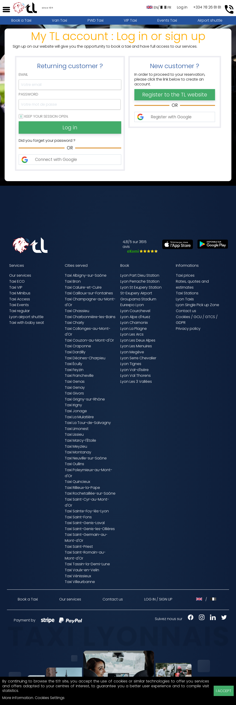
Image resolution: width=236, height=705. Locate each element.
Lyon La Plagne (133, 328)
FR (165, 7)
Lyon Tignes (130, 363)
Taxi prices (185, 275)
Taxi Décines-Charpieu (85, 358)
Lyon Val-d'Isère (134, 369)
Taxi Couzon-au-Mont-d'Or (89, 340)
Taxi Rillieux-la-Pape (82, 487)
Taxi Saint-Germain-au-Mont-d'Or (86, 537)
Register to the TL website (174, 94)
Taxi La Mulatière (79, 417)
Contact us (186, 310)
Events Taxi (167, 20)
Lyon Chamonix (134, 322)
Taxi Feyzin (74, 369)
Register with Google (171, 117)
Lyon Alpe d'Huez (135, 316)
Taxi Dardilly (75, 352)
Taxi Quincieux (77, 481)
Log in (182, 7)
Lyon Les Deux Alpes (137, 340)
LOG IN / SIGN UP (158, 599)
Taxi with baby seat (26, 322)
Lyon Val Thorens (135, 375)
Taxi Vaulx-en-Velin (82, 570)
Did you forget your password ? (47, 140)
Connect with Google (56, 159)
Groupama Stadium (138, 299)
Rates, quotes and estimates (192, 284)
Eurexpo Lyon (132, 305)
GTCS (210, 316)
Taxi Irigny (73, 405)
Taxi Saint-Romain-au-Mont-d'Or (85, 555)
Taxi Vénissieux (78, 576)
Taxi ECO (17, 281)
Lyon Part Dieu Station (139, 275)
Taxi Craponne (78, 346)
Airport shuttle (210, 20)
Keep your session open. (46, 116)
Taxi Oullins (74, 464)
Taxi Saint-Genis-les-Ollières (90, 528)
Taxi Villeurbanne (80, 581)
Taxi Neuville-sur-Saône (86, 458)
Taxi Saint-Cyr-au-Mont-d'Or (87, 502)
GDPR (181, 322)
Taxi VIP (15, 287)
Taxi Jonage (76, 411)
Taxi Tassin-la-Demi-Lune (87, 564)
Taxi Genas (75, 381)
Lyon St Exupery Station (141, 287)
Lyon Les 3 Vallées (136, 381)
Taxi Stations (187, 293)
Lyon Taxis (185, 299)
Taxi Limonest (76, 428)
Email (23, 74)
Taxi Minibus (19, 293)
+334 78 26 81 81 (207, 7)
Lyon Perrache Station (139, 281)
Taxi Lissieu (74, 434)
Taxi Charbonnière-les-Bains (90, 316)
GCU (198, 316)
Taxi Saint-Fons (78, 517)
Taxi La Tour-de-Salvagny (88, 422)
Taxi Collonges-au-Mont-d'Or (87, 331)
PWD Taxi (95, 20)
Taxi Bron (73, 281)
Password (28, 94)
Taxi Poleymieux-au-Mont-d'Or (88, 473)
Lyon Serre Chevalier (138, 358)
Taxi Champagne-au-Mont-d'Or (90, 302)
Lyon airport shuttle (26, 316)
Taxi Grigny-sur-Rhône (85, 399)
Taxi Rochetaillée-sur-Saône (90, 493)
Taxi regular (19, 310)
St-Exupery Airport (136, 293)
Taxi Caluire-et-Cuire (83, 287)
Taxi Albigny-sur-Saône (85, 275)
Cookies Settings (50, 697)
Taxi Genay (75, 387)
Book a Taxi (21, 20)
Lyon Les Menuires (136, 346)
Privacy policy (188, 328)
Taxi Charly (74, 322)
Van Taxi (59, 20)
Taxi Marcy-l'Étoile (80, 440)
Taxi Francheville (79, 375)
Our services (20, 275)
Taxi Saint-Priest (79, 546)
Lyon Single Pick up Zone (197, 305)
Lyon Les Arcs (132, 334)
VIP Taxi (130, 20)
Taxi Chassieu (77, 310)
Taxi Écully (73, 363)
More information (17, 697)
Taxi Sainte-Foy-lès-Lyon (87, 511)
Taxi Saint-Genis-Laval (85, 522)
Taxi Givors (74, 393)
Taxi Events (19, 305)
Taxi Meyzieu (76, 446)
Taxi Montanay (78, 452)
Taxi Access (19, 299)
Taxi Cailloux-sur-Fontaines (89, 293)
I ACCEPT (223, 690)
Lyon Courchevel (135, 310)
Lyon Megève (132, 352)
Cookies (183, 316)
